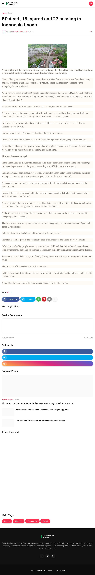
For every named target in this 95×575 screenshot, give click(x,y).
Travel (45, 521)
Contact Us (48, 571)
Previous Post (8, 338)
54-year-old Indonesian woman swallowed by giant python (42, 409)
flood (10, 13)
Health (7, 521)
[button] (3, 3)
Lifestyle (18, 521)
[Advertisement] (12, 473)
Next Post (88, 338)
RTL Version (60, 571)
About (39, 571)
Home (4, 13)
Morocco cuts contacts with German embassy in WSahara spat (38, 403)
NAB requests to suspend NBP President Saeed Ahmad (40, 420)
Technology (32, 521)
